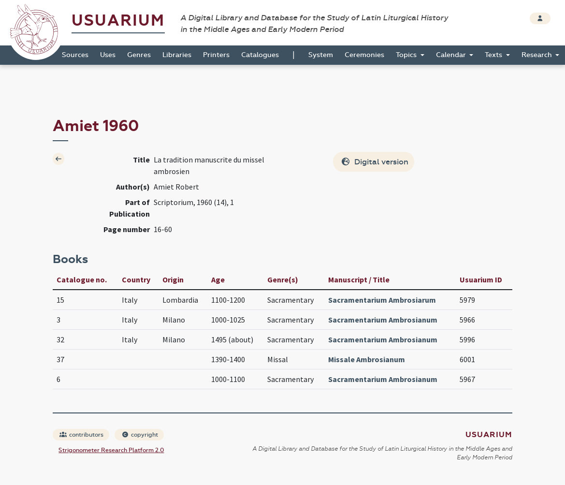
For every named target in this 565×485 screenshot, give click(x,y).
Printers (216, 55)
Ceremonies (364, 55)
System (320, 55)
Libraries (176, 55)
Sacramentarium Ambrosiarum (382, 300)
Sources (75, 55)
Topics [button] (407, 55)
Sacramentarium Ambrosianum (382, 319)
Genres (139, 55)
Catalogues (260, 55)
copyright (139, 434)
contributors (81, 434)
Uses (108, 55)
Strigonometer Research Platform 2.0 (111, 450)
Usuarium (118, 20)
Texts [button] (494, 55)
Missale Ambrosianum (366, 359)
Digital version (374, 161)
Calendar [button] (452, 55)
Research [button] (538, 55)
